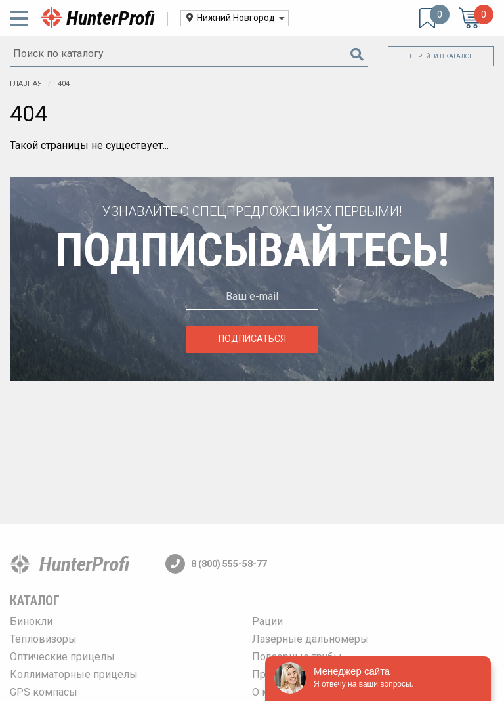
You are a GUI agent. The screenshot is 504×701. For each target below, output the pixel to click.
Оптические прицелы (62, 656)
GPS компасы (43, 692)
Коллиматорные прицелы (74, 674)
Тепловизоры (43, 639)
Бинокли (31, 621)
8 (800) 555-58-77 (216, 564)
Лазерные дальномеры (310, 639)
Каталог (35, 600)
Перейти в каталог (441, 56)
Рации (267, 621)
